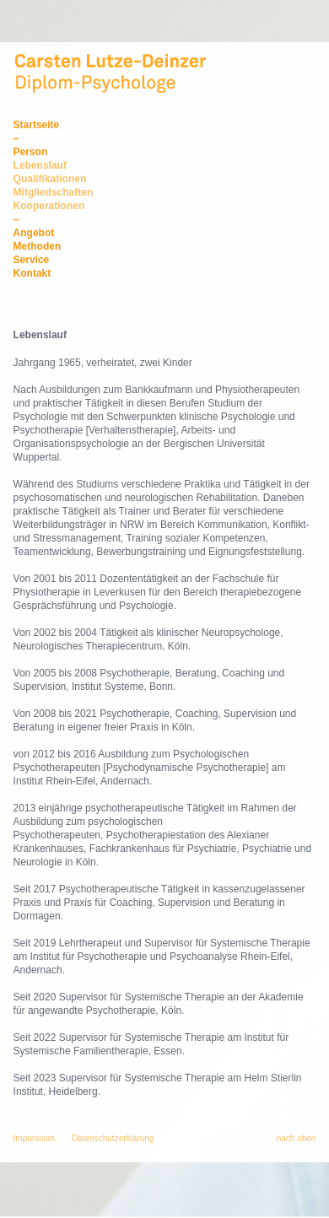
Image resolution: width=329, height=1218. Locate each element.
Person (30, 152)
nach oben (296, 1138)
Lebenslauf (40, 165)
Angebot (34, 233)
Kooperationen (49, 206)
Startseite (36, 125)
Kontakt (32, 273)
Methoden (37, 246)
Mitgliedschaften (53, 192)
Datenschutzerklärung (113, 1138)
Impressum (34, 1138)
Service (31, 260)
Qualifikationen (50, 179)
